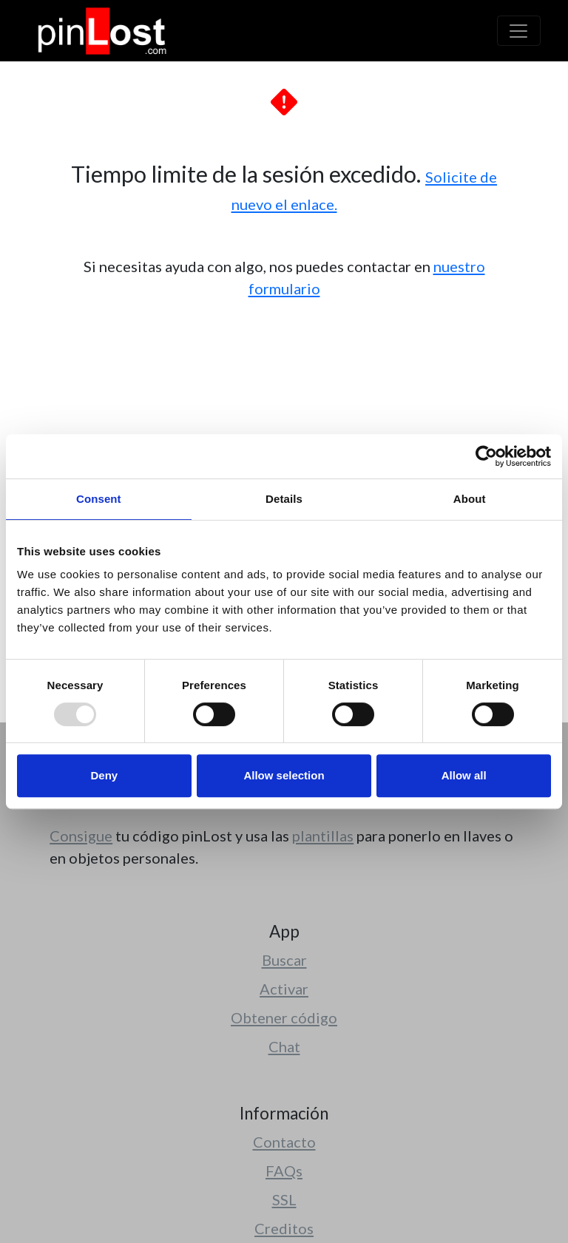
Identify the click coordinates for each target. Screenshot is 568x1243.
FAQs (284, 1170)
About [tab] (469, 498)
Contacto (284, 1142)
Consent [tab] (98, 498)
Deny (104, 775)
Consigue (81, 835)
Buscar (284, 960)
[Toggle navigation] (519, 31)
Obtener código (284, 1017)
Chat (284, 1046)
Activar (284, 989)
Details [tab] (284, 498)
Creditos (284, 1228)
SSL (284, 1199)
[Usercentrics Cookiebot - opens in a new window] (486, 456)
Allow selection (283, 775)
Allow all (464, 775)
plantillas (323, 835)
